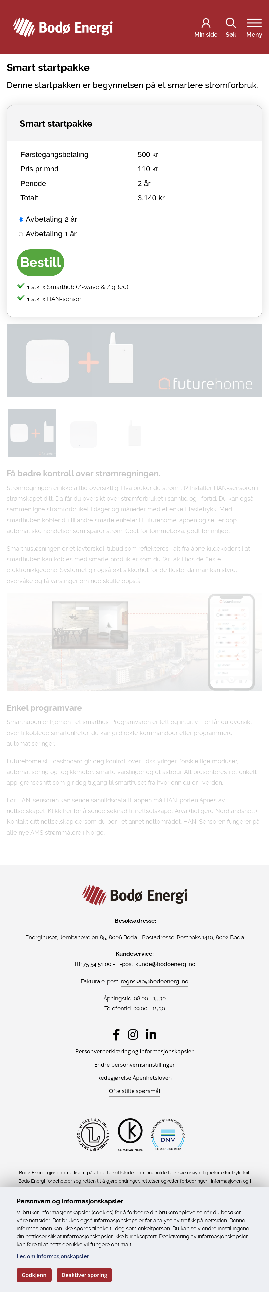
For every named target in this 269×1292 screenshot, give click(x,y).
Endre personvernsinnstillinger (134, 1064)
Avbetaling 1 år (51, 233)
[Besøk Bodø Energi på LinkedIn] (151, 1034)
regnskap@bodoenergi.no (154, 981)
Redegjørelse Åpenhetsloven (134, 1077)
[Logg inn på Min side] (206, 27)
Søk (231, 26)
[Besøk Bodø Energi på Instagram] (133, 1034)
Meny (254, 26)
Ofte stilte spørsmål (134, 1091)
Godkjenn (34, 1275)
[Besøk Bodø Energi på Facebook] (116, 1034)
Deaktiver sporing (84, 1275)
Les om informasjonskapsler (53, 1256)
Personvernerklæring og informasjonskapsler (134, 1051)
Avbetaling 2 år (51, 219)
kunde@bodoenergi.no (165, 964)
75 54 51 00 (97, 964)
